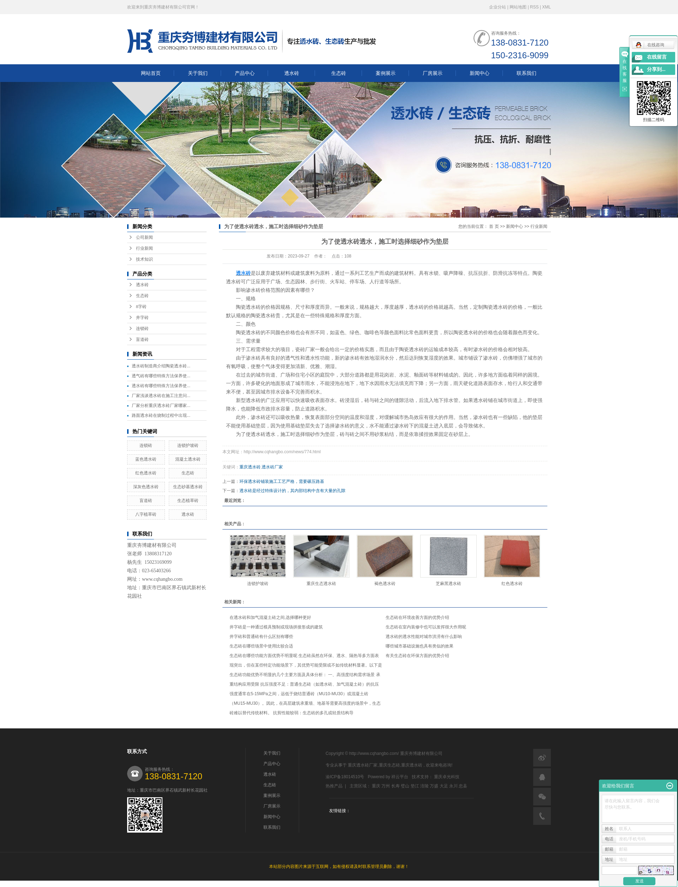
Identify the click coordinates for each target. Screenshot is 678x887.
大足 (444, 785)
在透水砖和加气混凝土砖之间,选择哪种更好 (270, 617)
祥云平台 (399, 776)
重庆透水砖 (250, 467)
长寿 (395, 785)
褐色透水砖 (385, 583)
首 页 (494, 226)
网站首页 (151, 73)
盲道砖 (142, 339)
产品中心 (245, 73)
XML (546, 7)
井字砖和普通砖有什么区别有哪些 (261, 636)
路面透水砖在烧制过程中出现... (161, 415)
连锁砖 (142, 328)
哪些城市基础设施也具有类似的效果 (419, 646)
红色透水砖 (145, 473)
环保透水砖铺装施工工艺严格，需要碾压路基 (281, 481)
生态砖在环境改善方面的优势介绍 (417, 617)
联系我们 (526, 73)
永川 (453, 785)
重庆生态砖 (389, 765)
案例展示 (386, 73)
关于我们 (198, 73)
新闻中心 (479, 73)
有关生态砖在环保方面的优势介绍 (417, 655)
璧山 (405, 785)
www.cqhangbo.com (162, 579)
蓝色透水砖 (145, 459)
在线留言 (657, 57)
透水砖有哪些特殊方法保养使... (161, 385)
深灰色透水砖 (146, 486)
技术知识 (144, 259)
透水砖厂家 (272, 467)
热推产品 (334, 785)
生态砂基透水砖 (188, 486)
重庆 (376, 785)
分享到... (656, 69)
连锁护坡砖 (187, 445)
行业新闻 (144, 248)
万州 (385, 785)
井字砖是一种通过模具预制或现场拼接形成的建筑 (276, 627)
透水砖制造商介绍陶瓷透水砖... (161, 365)
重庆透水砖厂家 (362, 765)
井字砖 (142, 317)
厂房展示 (432, 73)
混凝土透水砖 (188, 459)
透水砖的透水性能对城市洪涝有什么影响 (424, 636)
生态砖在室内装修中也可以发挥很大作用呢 (426, 627)
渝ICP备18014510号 (345, 776)
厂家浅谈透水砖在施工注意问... (161, 395)
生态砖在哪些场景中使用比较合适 (261, 646)
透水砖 (291, 73)
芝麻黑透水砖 (448, 583)
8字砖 (141, 306)
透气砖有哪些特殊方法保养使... (161, 375)
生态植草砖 (187, 500)
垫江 (415, 785)
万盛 (434, 785)
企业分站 (497, 7)
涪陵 (424, 785)
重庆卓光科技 (446, 776)
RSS (534, 7)
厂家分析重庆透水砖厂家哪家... (161, 405)
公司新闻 (144, 237)
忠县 (463, 785)
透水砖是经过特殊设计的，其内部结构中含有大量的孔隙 (292, 490)
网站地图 (519, 7)
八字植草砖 (145, 514)
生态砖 (338, 73)
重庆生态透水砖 (321, 583)
